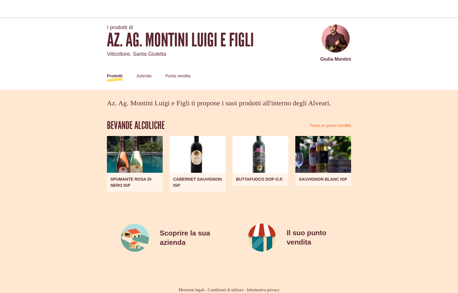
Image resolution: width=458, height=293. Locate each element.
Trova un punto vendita (330, 125)
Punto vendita (177, 76)
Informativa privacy (263, 290)
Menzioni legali (191, 290)
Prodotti (115, 76)
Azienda (144, 76)
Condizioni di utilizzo (225, 290)
